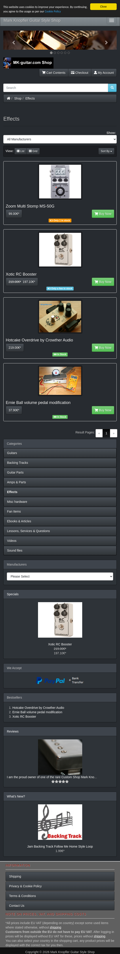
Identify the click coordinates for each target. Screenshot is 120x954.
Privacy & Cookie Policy (25, 886)
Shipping (15, 876)
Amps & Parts (16, 482)
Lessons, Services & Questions (28, 531)
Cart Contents (53, 72)
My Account (104, 72)
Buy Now (103, 213)
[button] (11, 40)
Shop (18, 98)
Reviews (13, 731)
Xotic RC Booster (60, 644)
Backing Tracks (17, 462)
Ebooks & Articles (19, 521)
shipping (55, 927)
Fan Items (14, 511)
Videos (12, 541)
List (20, 151)
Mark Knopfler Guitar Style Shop (32, 20)
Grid (33, 151)
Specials (13, 594)
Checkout (79, 72)
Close (103, 6)
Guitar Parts (15, 472)
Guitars (12, 453)
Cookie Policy (53, 11)
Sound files (14, 550)
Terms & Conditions (22, 896)
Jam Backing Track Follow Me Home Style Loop (60, 846)
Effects (30, 98)
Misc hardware (17, 501)
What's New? (16, 796)
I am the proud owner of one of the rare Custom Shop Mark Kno (50, 777)
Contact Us (16, 905)
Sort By (106, 151)
